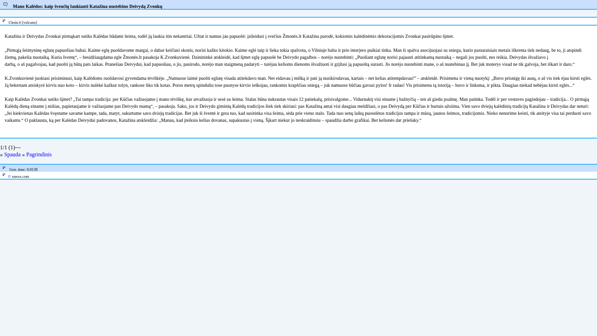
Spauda (12, 154)
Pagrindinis (39, 154)
